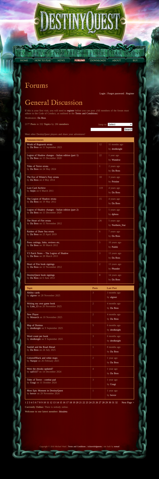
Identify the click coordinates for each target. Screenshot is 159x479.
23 (87, 402)
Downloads (98, 60)
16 (64, 402)
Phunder (116, 268)
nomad (116, 447)
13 (54, 402)
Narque (33, 360)
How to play (42, 60)
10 (44, 402)
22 (84, 402)
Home (24, 60)
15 (61, 402)
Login (102, 93)
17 (67, 402)
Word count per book (37, 336)
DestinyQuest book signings (41, 275)
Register (130, 93)
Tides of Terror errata (37, 166)
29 (106, 402)
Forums (79, 60)
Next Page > (128, 402)
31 (113, 402)
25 (93, 402)
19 (74, 402)
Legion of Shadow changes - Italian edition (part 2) (52, 209)
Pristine (115, 181)
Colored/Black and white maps (42, 358)
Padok (115, 247)
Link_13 (34, 306)
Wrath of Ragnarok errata (39, 144)
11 (48, 402)
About (116, 60)
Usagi (33, 382)
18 (70, 402)
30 (110, 402)
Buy (135, 60)
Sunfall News (61, 60)
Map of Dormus (35, 325)
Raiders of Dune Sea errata (40, 231)
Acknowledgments (94, 447)
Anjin (33, 190)
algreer (33, 295)
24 (90, 402)
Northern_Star (119, 225)
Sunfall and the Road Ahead (41, 347)
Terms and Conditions (86, 113)
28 (103, 402)
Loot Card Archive (36, 188)
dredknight (117, 149)
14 (57, 402)
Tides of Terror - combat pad (41, 379)
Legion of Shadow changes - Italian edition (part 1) (52, 155)
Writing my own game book (41, 303)
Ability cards (33, 292)
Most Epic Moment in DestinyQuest (45, 390)
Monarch (34, 317)
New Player (32, 314)
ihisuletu (63, 411)
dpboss (115, 214)
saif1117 (34, 371)
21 (80, 402)
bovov (33, 393)
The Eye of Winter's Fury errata (43, 177)
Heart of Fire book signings (40, 264)
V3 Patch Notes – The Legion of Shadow (47, 253)
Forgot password (116, 93)
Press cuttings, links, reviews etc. (43, 242)
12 (51, 402)
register (70, 110)
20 (77, 402)
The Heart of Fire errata (39, 220)
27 (100, 402)
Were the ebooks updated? (40, 368)
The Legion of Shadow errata (41, 198)
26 (97, 402)
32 (116, 402)
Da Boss (41, 118)
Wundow (116, 159)
